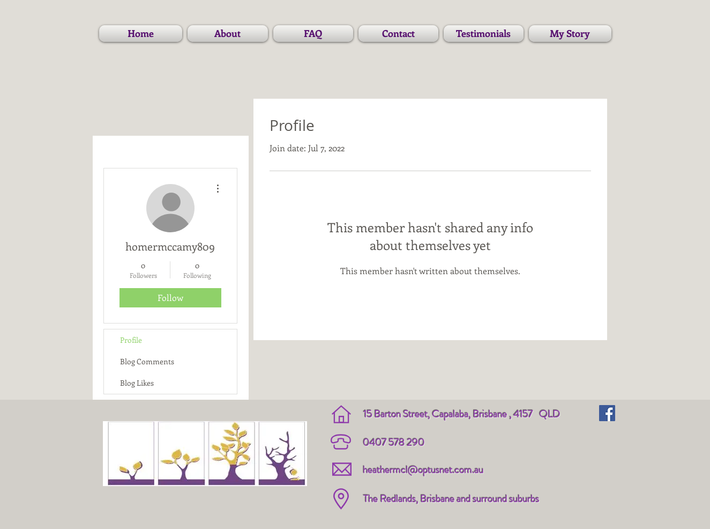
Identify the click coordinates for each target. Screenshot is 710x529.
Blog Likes (137, 383)
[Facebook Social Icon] (607, 413)
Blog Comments (147, 361)
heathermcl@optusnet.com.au (423, 469)
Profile (131, 340)
